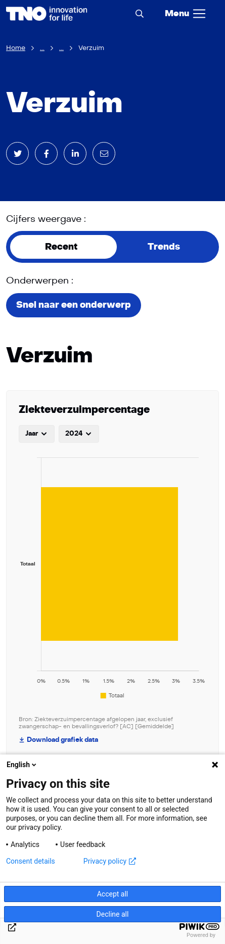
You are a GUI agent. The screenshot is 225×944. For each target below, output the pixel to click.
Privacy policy (109, 861)
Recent (61, 247)
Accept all (112, 894)
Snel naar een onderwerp (73, 305)
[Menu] (186, 13)
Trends (164, 247)
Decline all (113, 914)
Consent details (30, 861)
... (42, 48)
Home (15, 48)
